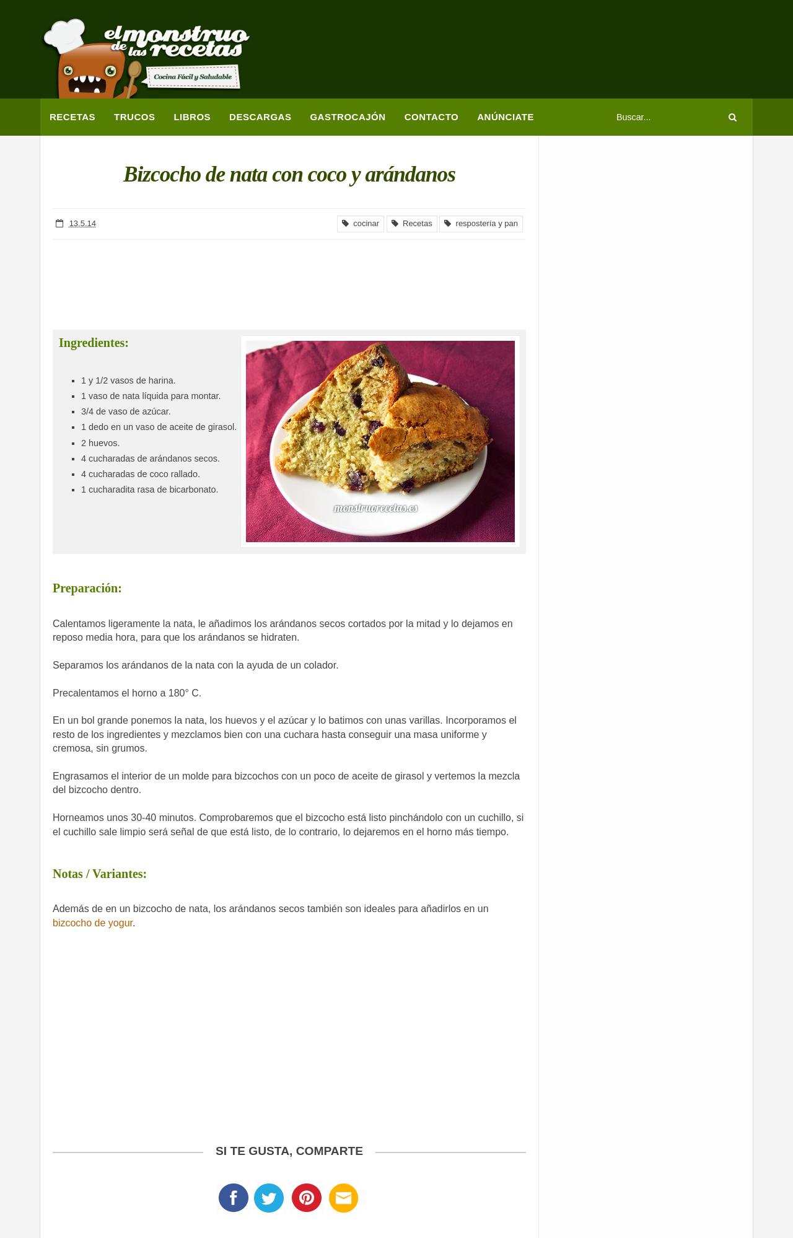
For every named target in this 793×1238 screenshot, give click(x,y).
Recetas (412, 223)
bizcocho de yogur (93, 923)
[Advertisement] (527, 53)
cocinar (360, 223)
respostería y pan (481, 223)
